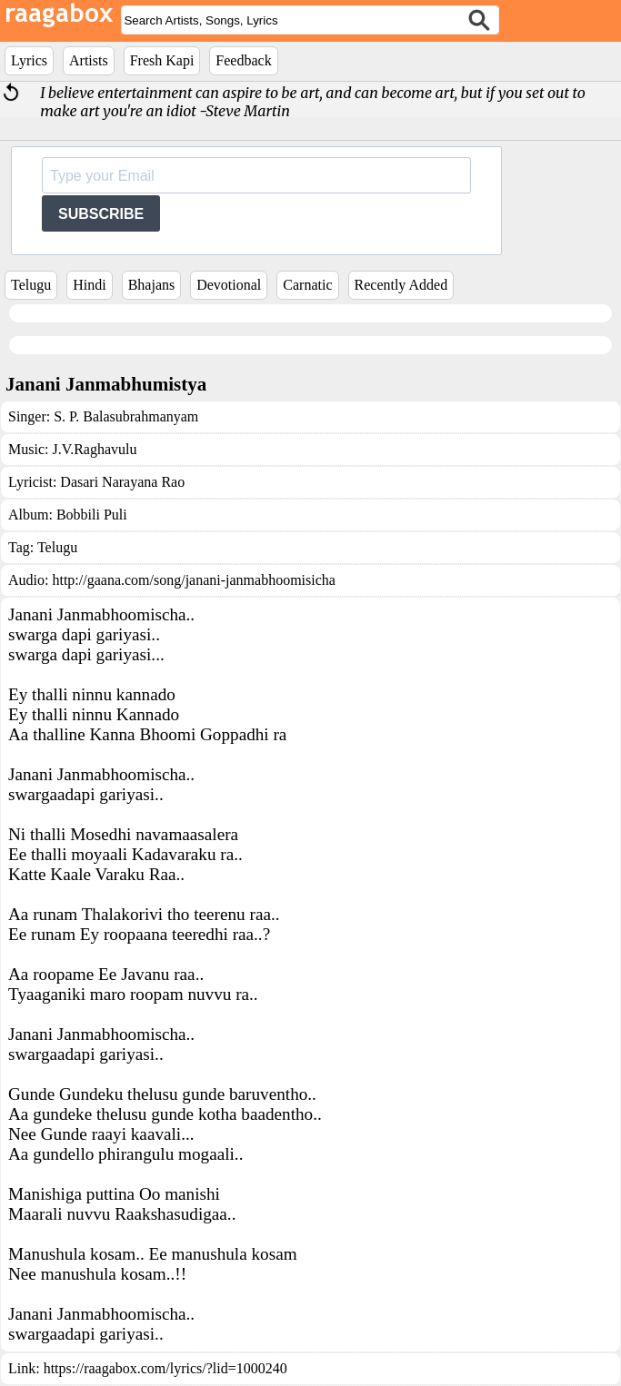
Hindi (89, 284)
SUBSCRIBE (101, 214)
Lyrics (29, 60)
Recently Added (401, 284)
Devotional (228, 284)
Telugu (31, 284)
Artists (88, 60)
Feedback (243, 60)
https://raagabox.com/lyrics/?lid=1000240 (165, 1368)
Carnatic (307, 284)
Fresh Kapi (162, 60)
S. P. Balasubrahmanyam (126, 416)
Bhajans (151, 284)
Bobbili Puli (91, 514)
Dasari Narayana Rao (122, 482)
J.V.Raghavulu (94, 449)
